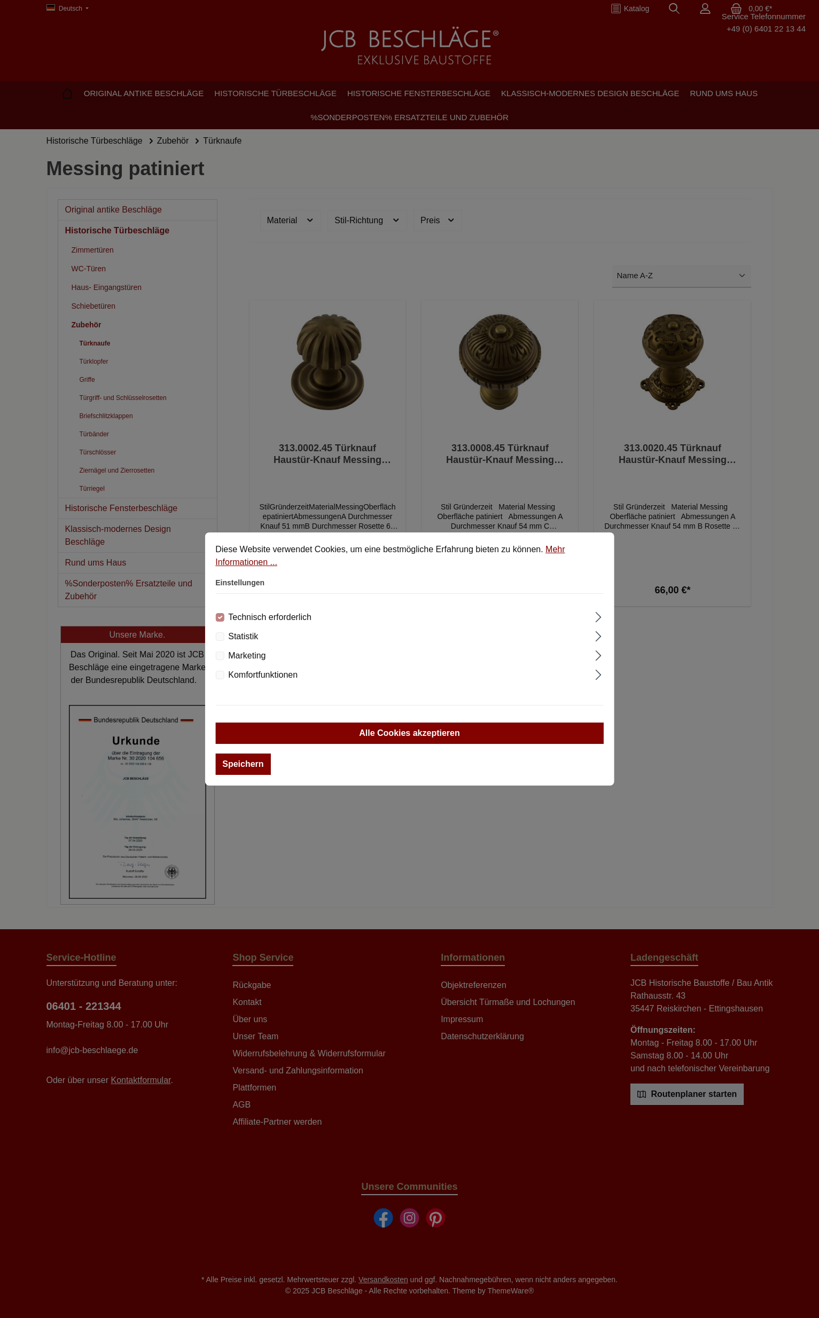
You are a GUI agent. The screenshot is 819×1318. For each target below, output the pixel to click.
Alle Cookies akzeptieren (409, 733)
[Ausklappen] (599, 616)
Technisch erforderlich (269, 617)
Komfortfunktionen (263, 674)
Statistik (243, 636)
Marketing (247, 655)
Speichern (242, 763)
